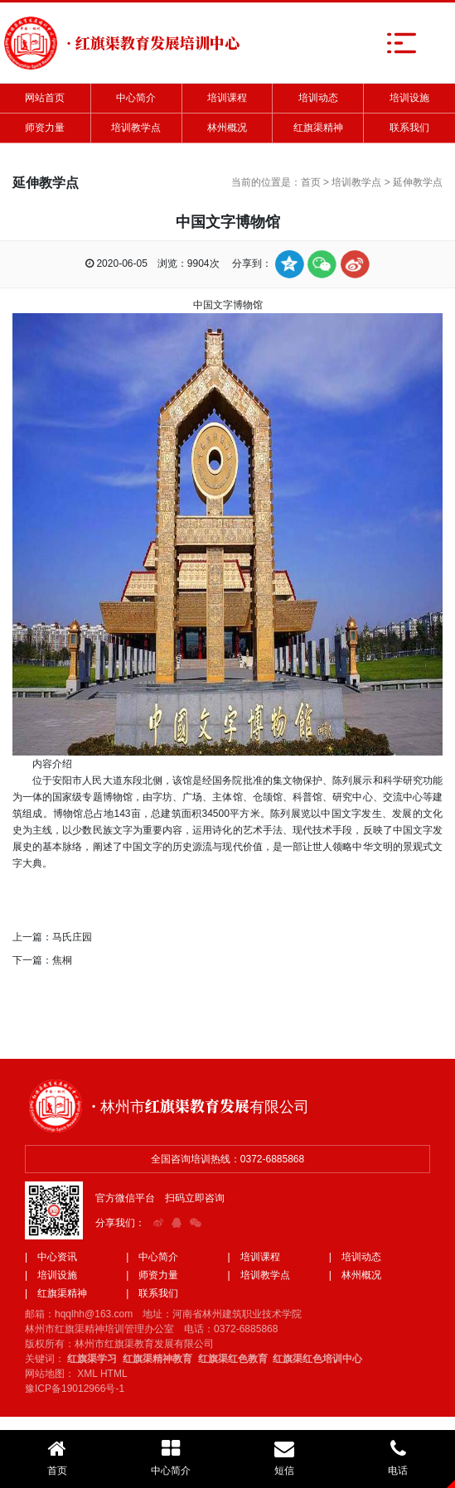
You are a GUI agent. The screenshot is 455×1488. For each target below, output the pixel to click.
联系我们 (409, 127)
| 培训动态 (355, 1257)
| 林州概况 (355, 1275)
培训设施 (409, 98)
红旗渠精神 (318, 127)
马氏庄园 (72, 937)
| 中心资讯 (51, 1257)
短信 (284, 1457)
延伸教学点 (418, 182)
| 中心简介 (152, 1257)
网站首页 (45, 98)
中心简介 (136, 98)
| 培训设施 (51, 1275)
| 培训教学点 (259, 1275)
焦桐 (62, 960)
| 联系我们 (152, 1293)
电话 (398, 1457)
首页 (311, 182)
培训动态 (318, 98)
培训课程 (227, 98)
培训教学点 (136, 127)
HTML (114, 1373)
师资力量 (45, 127)
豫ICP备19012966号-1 (74, 1388)
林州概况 (227, 127)
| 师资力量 (152, 1275)
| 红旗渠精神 (56, 1293)
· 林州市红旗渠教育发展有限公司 (200, 1105)
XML (87, 1373)
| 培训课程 (254, 1257)
